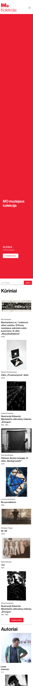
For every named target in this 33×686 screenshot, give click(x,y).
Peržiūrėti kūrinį (10, 256)
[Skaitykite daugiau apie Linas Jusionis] (16, 649)
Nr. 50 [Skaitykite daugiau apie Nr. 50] (4, 531)
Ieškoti (28, 283)
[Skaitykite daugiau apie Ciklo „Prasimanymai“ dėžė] (16, 355)
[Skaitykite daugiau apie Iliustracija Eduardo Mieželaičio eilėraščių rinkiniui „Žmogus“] (16, 396)
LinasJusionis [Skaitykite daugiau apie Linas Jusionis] (5, 668)
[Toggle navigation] (29, 7)
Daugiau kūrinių (16, 620)
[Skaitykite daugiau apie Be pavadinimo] (16, 482)
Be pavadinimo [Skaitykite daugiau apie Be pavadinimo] (8, 502)
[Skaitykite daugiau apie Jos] (16, 548)
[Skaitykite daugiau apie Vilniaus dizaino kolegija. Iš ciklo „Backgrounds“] (16, 440)
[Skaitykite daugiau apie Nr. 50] (16, 517)
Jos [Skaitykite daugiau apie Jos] (3, 564)
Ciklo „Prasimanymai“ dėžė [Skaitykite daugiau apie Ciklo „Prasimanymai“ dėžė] (14, 375)
